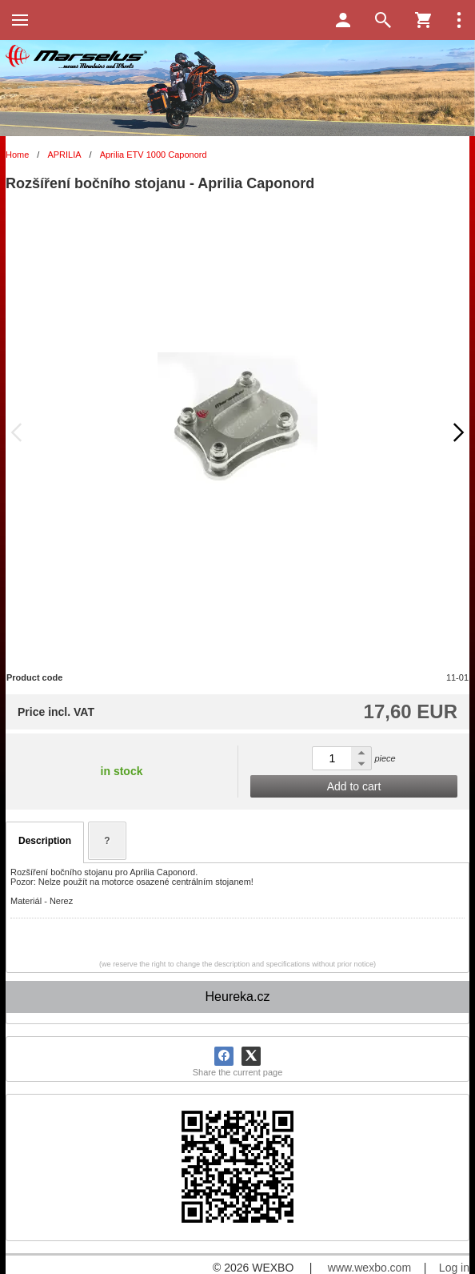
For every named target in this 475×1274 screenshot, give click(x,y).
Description (44, 840)
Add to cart (354, 786)
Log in (454, 1267)
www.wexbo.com (369, 1267)
